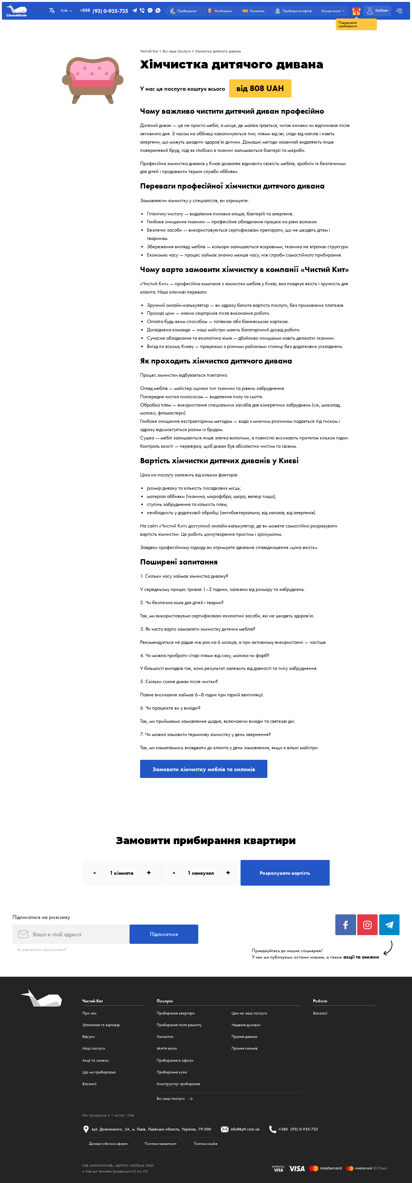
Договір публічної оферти (108, 1143)
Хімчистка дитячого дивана (218, 51)
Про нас (89, 1013)
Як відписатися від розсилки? (41, 949)
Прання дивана (244, 1036)
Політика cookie (206, 1143)
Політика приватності (160, 1143)
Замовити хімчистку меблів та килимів (204, 769)
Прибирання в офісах (175, 1060)
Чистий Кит (149, 51)
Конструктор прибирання (178, 1083)
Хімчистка (165, 1036)
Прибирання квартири (175, 1013)
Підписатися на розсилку (41, 917)
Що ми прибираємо (99, 1072)
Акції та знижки (95, 1060)
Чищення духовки (245, 1024)
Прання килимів (244, 1048)
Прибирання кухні (172, 1072)
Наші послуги (93, 1048)
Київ (130, 1115)
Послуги (165, 1001)
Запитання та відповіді (101, 1024)
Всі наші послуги (177, 51)
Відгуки (88, 1036)
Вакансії (89, 1083)
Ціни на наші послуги (249, 1013)
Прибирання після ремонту (179, 1024)
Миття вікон (167, 1048)
